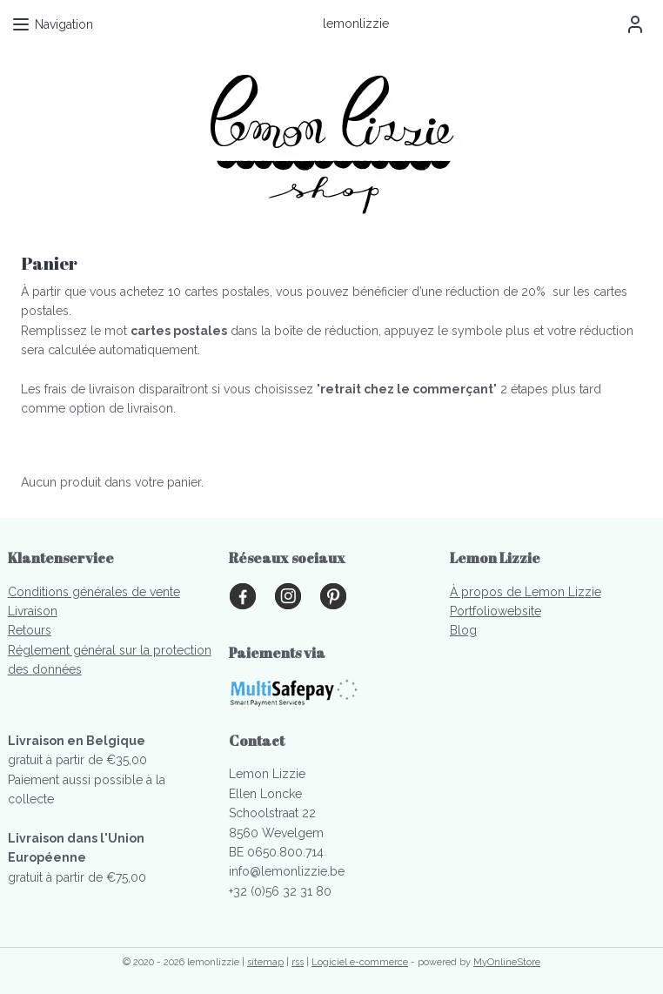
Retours (29, 630)
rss (297, 962)
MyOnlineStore (506, 962)
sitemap (265, 962)
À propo (473, 592)
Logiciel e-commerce (359, 962)
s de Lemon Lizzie (549, 592)
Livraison (32, 611)
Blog (463, 630)
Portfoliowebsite (495, 611)
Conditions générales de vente (94, 592)
